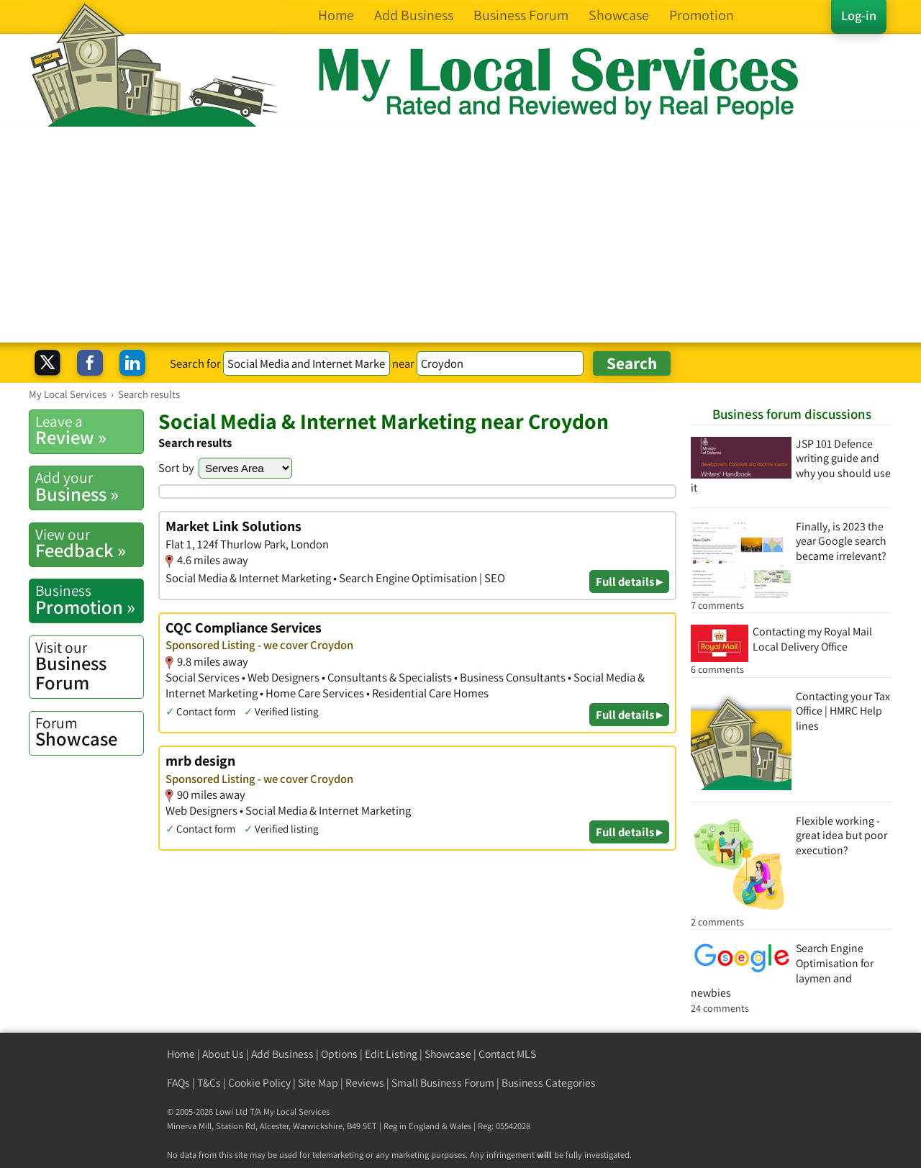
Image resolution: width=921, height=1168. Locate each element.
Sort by (176, 468)
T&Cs (209, 1083)
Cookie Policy (259, 1083)
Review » (89, 430)
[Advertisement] (460, 234)
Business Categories (549, 1083)
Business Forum (89, 666)
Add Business (282, 1054)
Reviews (364, 1083)
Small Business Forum (442, 1083)
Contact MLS (507, 1054)
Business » (89, 486)
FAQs (178, 1083)
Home (181, 1054)
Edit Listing (391, 1054)
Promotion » (89, 599)
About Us (223, 1054)
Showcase (89, 731)
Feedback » (89, 543)
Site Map (318, 1083)
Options (339, 1054)
